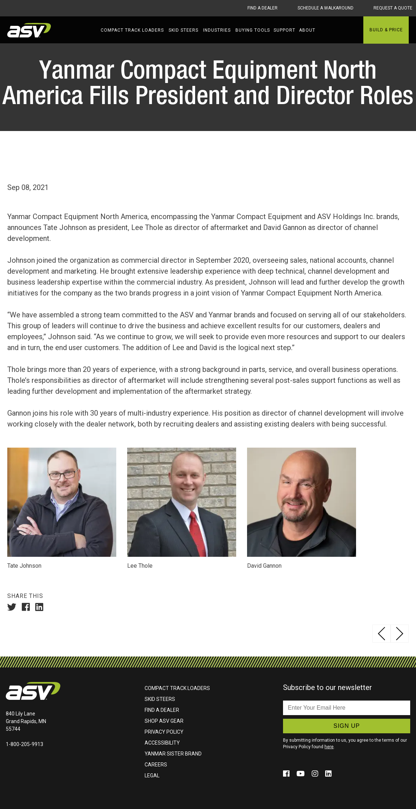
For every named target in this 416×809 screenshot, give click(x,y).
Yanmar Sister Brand (173, 753)
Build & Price (386, 29)
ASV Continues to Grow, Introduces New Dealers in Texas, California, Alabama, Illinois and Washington (381, 633)
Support (284, 30)
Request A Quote (392, 8)
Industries (217, 30)
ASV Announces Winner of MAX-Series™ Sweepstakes (400, 633)
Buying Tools (252, 30)
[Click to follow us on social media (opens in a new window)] (287, 773)
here (329, 746)
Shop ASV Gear (164, 720)
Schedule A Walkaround (326, 8)
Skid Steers (183, 30)
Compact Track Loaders (132, 30)
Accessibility (162, 742)
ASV (29, 30)
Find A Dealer (262, 8)
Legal (152, 775)
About (307, 30)
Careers (156, 764)
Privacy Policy (164, 731)
